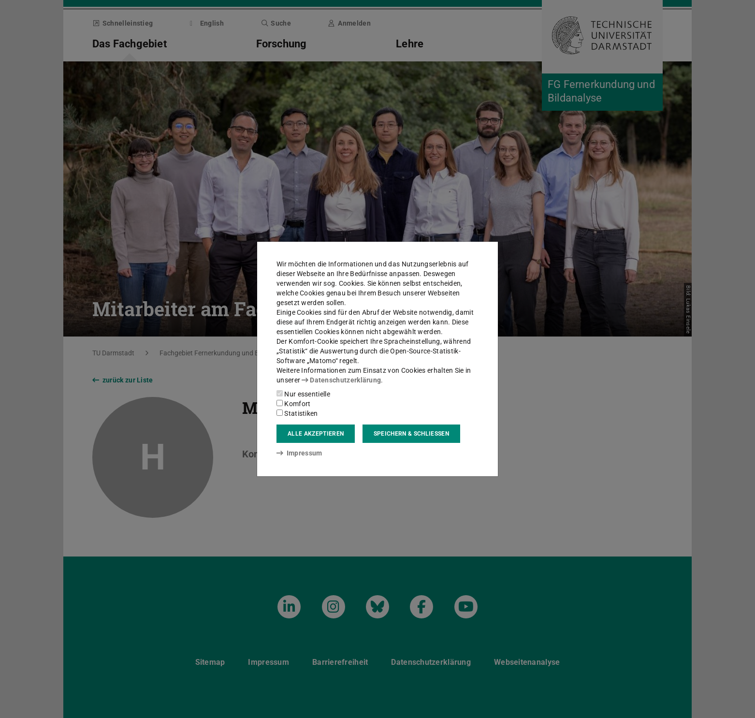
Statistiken (297, 413)
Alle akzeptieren (316, 433)
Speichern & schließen (411, 433)
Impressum (299, 453)
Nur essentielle (303, 394)
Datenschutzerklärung (341, 380)
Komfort (293, 404)
